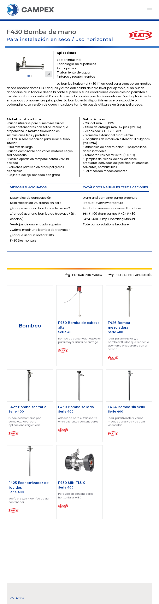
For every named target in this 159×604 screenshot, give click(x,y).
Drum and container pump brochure (110, 198)
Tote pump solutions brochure (106, 224)
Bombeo (30, 326)
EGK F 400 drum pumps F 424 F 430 (109, 214)
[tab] (29, 76)
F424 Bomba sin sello (126, 407)
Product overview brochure (103, 203)
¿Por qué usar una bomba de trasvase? (40, 208)
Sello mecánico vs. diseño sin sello (35, 203)
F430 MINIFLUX (71, 483)
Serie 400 (65, 332)
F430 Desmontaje (23, 240)
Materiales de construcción (30, 198)
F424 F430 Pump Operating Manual (109, 219)
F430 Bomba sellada (76, 407)
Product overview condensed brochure (112, 208)
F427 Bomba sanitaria (27, 407)
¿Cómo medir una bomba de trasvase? (40, 230)
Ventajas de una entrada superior (35, 224)
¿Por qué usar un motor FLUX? (32, 235)
